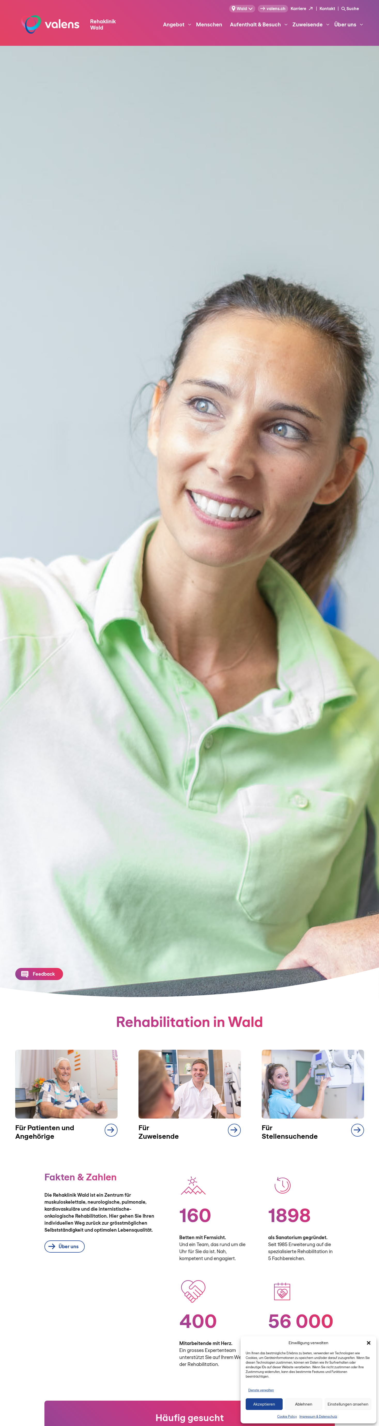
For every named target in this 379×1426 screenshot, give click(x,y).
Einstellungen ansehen (348, 1404)
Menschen (209, 24)
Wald (239, 8)
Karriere (298, 8)
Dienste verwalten (261, 1390)
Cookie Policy (287, 1416)
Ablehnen (303, 1404)
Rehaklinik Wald (103, 24)
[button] (368, 1343)
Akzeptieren (264, 1404)
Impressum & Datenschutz (318, 1416)
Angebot (177, 24)
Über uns (349, 24)
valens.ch (272, 8)
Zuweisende (311, 24)
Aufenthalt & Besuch (259, 24)
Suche (352, 8)
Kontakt (327, 8)
